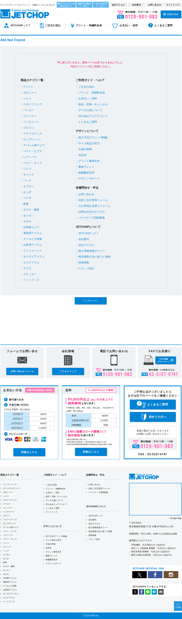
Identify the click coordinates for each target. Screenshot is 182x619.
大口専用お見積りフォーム (94, 205)
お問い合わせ (86, 194)
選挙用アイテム (32, 233)
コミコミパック (32, 250)
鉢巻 (26, 203)
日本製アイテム (10, 578)
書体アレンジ (86, 166)
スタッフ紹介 (86, 268)
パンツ (27, 168)
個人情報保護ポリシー (91, 250)
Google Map (176, 518)
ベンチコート (31, 121)
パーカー (28, 110)
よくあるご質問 (87, 121)
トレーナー (30, 115)
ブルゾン (28, 127)
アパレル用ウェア (34, 145)
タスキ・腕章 (31, 209)
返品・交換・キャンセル (93, 104)
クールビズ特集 (32, 238)
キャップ (28, 174)
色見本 (82, 154)
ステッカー (30, 274)
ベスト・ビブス (32, 151)
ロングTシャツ (32, 139)
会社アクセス (86, 244)
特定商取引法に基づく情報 (94, 256)
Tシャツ (28, 86)
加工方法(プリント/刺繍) (93, 137)
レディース (30, 156)
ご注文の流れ (86, 86)
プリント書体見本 (89, 160)
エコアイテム (31, 262)
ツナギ (27, 197)
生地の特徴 (85, 149)
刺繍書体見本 (86, 172)
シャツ (27, 98)
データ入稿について (90, 110)
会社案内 (83, 239)
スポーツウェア (32, 104)
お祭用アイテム (32, 244)
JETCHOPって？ (88, 233)
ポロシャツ (30, 92)
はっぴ (27, 192)
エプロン (28, 186)
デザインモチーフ (89, 178)
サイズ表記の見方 (89, 143)
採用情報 (83, 262)
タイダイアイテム (34, 256)
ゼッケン (28, 215)
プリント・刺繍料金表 (91, 92)
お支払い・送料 (87, 98)
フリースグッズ (32, 133)
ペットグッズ (31, 279)
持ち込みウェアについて (93, 115)
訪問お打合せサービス (91, 211)
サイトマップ (51, 512)
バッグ (27, 180)
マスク (27, 268)
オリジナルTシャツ (11, 488)
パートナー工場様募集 (91, 217)
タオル (27, 221)
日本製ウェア (31, 227)
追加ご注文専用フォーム (93, 200)
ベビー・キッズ (32, 162)
